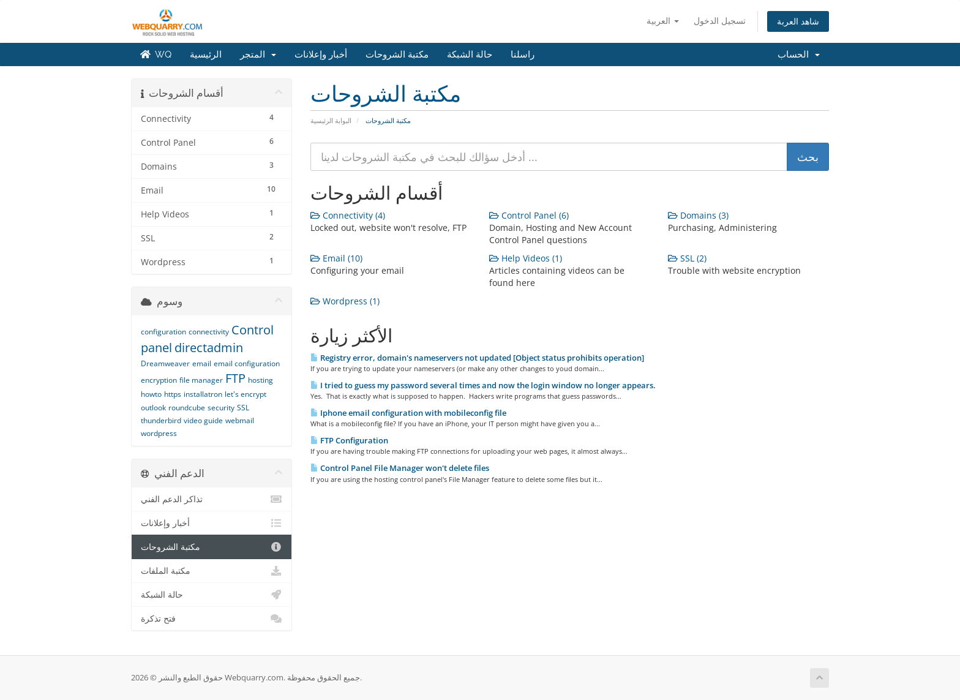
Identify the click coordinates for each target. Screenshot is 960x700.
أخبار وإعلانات (320, 54)
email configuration (247, 363)
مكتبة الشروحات (397, 54)
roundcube (186, 407)
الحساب (799, 54)
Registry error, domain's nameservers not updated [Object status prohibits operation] (477, 357)
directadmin (208, 347)
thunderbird (161, 420)
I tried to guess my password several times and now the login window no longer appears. (483, 385)
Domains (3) (698, 215)
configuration (163, 331)
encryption (159, 380)
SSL (243, 407)
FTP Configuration (349, 440)
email (201, 363)
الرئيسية (206, 54)
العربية (663, 20)
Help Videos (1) (525, 258)
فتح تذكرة (211, 618)
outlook (153, 407)
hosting (260, 380)
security (221, 407)
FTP (235, 378)
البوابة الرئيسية (330, 120)
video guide (203, 420)
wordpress (159, 433)
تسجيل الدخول (720, 20)
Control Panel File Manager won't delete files (399, 467)
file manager (201, 380)
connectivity (209, 331)
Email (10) (336, 258)
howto (151, 394)
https (172, 394)
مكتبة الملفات (211, 570)
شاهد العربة (798, 21)
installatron (203, 394)
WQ (155, 54)
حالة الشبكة (469, 54)
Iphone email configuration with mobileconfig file (408, 412)
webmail (239, 420)
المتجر (258, 54)
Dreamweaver (165, 363)
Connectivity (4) (347, 215)
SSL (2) (687, 258)
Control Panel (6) (529, 215)
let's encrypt (245, 394)
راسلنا (522, 54)
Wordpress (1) (345, 301)
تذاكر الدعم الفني (211, 499)
